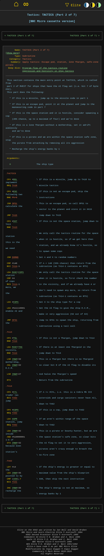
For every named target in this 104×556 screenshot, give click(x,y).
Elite (72, 5)
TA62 (14, 397)
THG (20, 347)
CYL (15, 392)
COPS (21, 272)
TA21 (14, 481)
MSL (15, 179)
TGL (15, 338)
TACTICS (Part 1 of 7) (20, 35)
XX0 (15, 478)
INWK (14, 359)
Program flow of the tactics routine (44, 67)
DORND (15, 257)
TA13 (14, 227)
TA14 (14, 266)
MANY (14, 272)
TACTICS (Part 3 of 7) (83, 35)
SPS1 (14, 203)
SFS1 (14, 320)
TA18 (14, 185)
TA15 (14, 215)
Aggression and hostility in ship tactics (48, 70)
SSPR (14, 418)
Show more (13, 52)
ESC (15, 191)
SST (15, 221)
